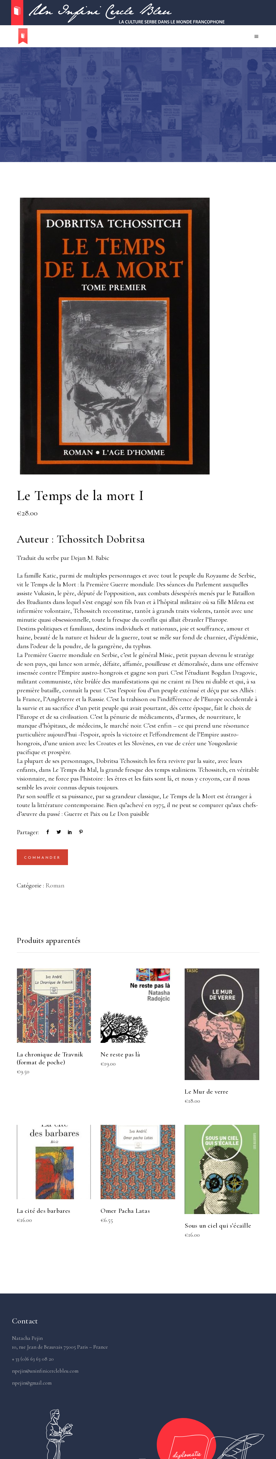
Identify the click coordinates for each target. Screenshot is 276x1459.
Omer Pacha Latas (125, 1211)
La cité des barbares (44, 1211)
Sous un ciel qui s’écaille (218, 1225)
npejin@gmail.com (32, 1383)
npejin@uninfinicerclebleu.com (45, 1371)
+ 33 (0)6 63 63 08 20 (33, 1359)
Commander (42, 858)
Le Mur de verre (206, 1092)
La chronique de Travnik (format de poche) (50, 1058)
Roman (55, 885)
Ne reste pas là (120, 1054)
